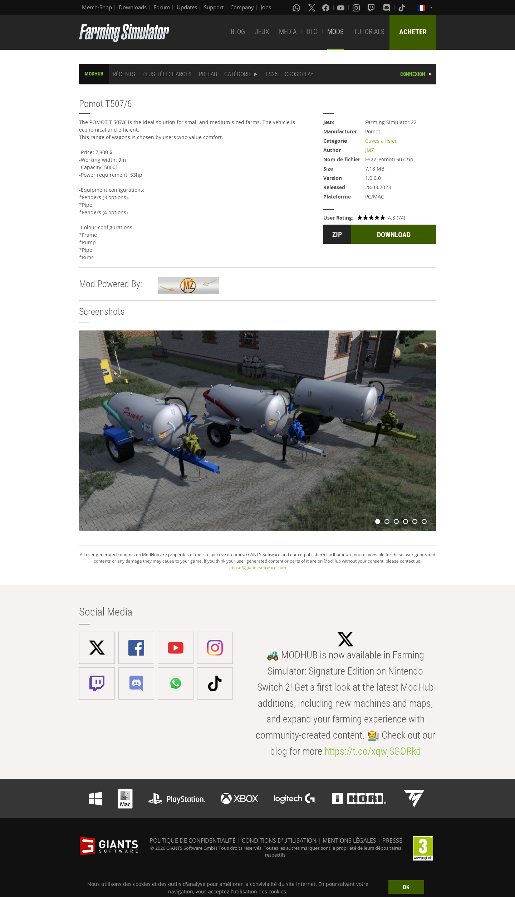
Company (242, 7)
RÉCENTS (124, 74)
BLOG (238, 32)
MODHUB (94, 74)
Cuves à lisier (381, 140)
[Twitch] (372, 7)
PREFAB (208, 74)
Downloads (133, 7)
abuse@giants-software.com (257, 567)
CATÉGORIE (237, 74)
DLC (311, 32)
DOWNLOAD (394, 234)
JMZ (369, 150)
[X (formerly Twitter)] (311, 7)
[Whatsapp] (297, 7)
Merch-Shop (97, 7)
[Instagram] (357, 7)
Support (214, 7)
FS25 (272, 74)
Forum (161, 7)
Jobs (266, 7)
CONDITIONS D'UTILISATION (279, 840)
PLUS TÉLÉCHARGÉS (167, 74)
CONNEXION (412, 74)
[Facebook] (326, 7)
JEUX (262, 32)
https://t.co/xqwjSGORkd (372, 751)
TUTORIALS (369, 32)
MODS (335, 32)
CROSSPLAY (299, 74)
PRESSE (392, 840)
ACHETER (413, 32)
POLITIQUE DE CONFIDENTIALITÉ (192, 840)
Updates (187, 7)
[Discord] (387, 7)
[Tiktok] (402, 7)
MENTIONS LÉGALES (349, 840)
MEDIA (287, 32)
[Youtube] (341, 7)
